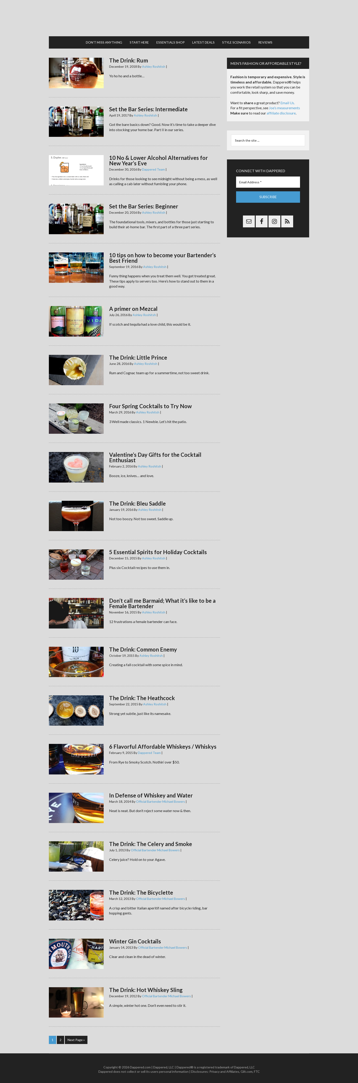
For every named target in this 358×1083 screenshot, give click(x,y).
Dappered (179, 17)
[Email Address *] (268, 180)
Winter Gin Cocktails (135, 939)
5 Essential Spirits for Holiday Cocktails (158, 550)
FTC (257, 1069)
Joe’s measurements (284, 106)
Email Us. (287, 101)
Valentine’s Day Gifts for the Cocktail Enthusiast (155, 455)
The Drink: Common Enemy (143, 647)
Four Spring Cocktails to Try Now (150, 404)
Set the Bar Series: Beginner (143, 204)
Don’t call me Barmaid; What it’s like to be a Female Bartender (162, 601)
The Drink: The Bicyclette (141, 890)
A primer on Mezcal (133, 306)
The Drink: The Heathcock (142, 696)
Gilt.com (247, 1069)
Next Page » (76, 1038)
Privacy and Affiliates (224, 1069)
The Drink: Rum (128, 58)
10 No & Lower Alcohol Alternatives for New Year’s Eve (158, 158)
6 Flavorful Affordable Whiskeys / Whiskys (162, 744)
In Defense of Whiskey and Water (151, 793)
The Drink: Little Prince (138, 355)
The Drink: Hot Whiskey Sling (146, 987)
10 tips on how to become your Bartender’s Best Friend (162, 255)
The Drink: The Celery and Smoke (150, 842)
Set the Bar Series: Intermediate (148, 107)
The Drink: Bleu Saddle (137, 501)
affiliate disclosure (281, 111)
